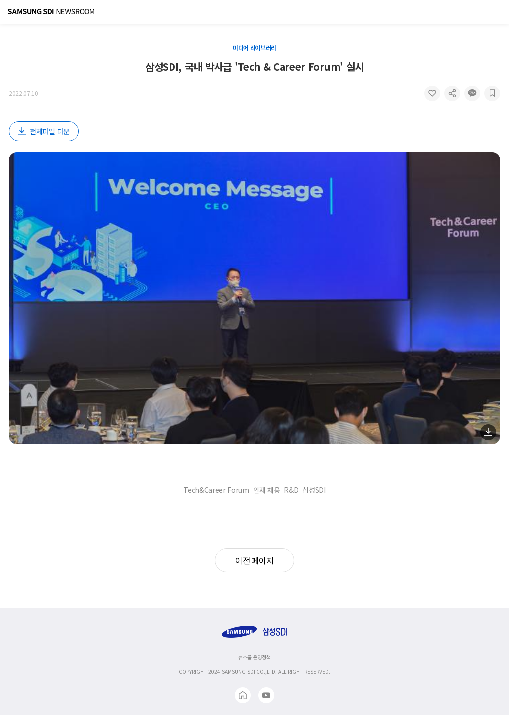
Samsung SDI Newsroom (51, 12)
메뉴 (497, 12)
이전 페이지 (254, 560)
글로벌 (481, 12)
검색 (465, 12)
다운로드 (488, 432)
